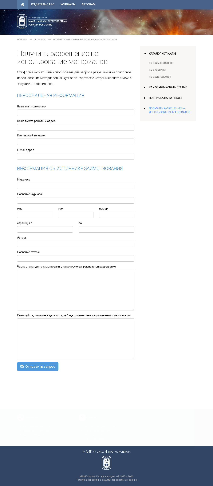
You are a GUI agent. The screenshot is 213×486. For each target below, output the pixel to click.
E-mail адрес (25, 150)
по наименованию (161, 62)
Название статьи (28, 252)
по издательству (160, 76)
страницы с (24, 223)
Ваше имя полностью (31, 106)
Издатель (23, 179)
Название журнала (29, 194)
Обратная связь (95, 435)
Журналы (68, 4)
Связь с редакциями (97, 427)
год (19, 208)
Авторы (22, 237)
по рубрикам (157, 69)
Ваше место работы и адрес (36, 121)
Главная (22, 39)
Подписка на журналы (166, 97)
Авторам (88, 4)
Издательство (42, 4)
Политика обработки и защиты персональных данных (106, 479)
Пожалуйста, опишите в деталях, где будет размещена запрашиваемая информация (74, 315)
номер (103, 208)
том (60, 208)
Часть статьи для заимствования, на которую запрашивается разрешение (66, 266)
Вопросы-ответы (95, 431)
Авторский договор (35, 431)
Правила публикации (36, 427)
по (80, 223)
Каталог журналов (163, 53)
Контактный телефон (31, 135)
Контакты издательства (100, 424)
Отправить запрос (37, 366)
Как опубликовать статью (168, 87)
